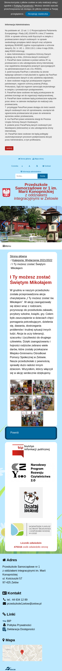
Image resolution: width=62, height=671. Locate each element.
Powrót (14, 432)
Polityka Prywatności (16, 625)
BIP (6, 621)
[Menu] (31, 246)
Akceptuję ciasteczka (38, 14)
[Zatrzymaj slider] (31, 239)
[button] (4, 224)
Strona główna (24, 159)
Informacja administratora (31, 172)
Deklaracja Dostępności (18, 629)
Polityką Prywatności (23, 5)
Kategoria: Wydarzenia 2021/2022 (32, 260)
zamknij (9, 148)
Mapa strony (38, 159)
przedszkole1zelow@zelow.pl (21, 603)
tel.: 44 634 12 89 (14, 599)
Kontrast (46, 166)
